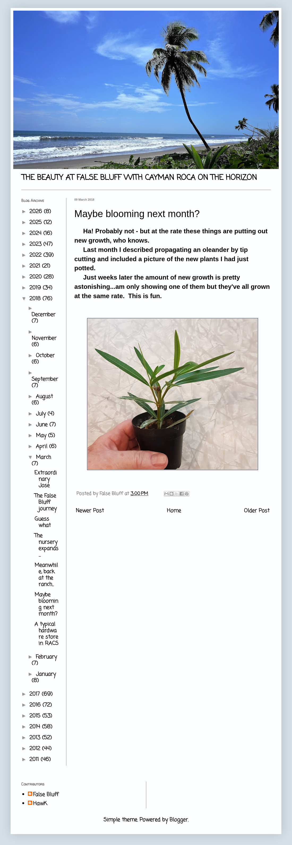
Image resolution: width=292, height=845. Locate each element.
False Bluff (45, 795)
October (45, 356)
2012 (35, 749)
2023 (36, 244)
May (42, 436)
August (44, 396)
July (42, 414)
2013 (35, 738)
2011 (35, 759)
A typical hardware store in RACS (46, 634)
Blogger (179, 820)
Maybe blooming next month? (46, 604)
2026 (36, 212)
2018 (35, 299)
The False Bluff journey (46, 502)
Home (174, 511)
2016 (35, 705)
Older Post (256, 511)
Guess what (43, 522)
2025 (36, 222)
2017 (35, 694)
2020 (36, 277)
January (46, 674)
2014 (35, 727)
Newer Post (90, 511)
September (45, 379)
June (42, 425)
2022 (36, 255)
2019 (36, 288)
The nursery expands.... (46, 545)
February (46, 657)
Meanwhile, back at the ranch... (46, 575)
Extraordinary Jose (46, 479)
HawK (40, 804)
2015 (35, 716)
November (44, 338)
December (43, 315)
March (43, 457)
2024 (36, 233)
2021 (35, 266)
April (42, 446)
